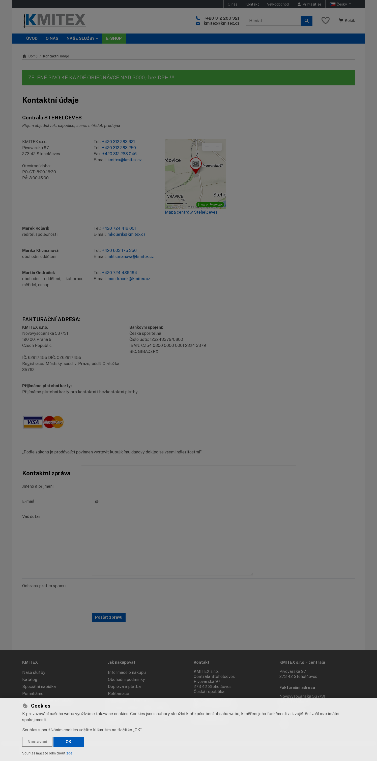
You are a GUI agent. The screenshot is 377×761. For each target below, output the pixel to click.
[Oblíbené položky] (325, 20)
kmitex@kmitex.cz (222, 23)
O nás (232, 4)
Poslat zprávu (108, 617)
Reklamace (118, 693)
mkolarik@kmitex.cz (126, 234)
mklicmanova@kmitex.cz (130, 256)
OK (68, 741)
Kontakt (252, 4)
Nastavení (37, 741)
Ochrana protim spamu (44, 585)
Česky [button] (339, 4)
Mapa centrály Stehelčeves (191, 212)
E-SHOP (114, 38)
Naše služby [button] (81, 38)
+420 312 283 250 (119, 147)
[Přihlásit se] (309, 4)
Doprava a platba (124, 686)
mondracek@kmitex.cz (128, 278)
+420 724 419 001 (119, 228)
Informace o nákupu (127, 672)
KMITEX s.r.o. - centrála (302, 662)
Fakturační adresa (297, 687)
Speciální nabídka (39, 686)
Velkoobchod (278, 4)
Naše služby (33, 672)
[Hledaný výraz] (273, 21)
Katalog (29, 679)
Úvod (32, 38)
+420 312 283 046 (119, 153)
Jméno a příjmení (37, 486)
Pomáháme (32, 693)
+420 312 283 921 (221, 18)
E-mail (28, 501)
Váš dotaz (31, 516)
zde (69, 753)
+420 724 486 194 (119, 272)
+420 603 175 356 (119, 250)
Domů (30, 56)
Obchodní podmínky (126, 679)
